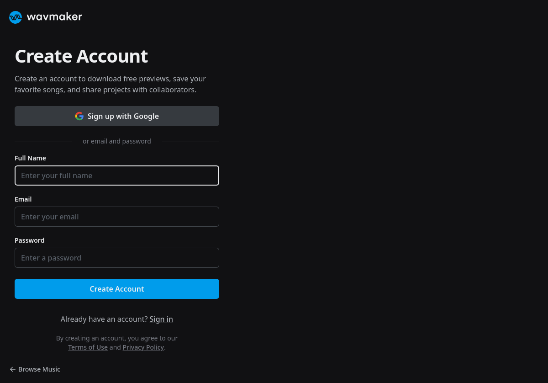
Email (23, 199)
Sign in (162, 319)
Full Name (30, 158)
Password (29, 240)
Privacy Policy (143, 347)
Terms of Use (88, 347)
